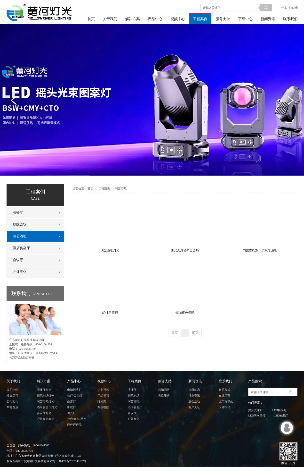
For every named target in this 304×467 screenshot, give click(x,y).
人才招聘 (224, 407)
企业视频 (103, 389)
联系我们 (225, 381)
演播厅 (132, 389)
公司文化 (12, 401)
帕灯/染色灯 (74, 395)
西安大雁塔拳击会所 (185, 250)
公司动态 (194, 389)
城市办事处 (226, 401)
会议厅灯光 (44, 413)
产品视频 (103, 395)
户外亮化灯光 (45, 419)
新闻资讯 (195, 381)
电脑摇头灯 (74, 389)
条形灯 (71, 401)
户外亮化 (133, 419)
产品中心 (74, 381)
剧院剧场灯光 (45, 395)
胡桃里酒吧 (110, 312)
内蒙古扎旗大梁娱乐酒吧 (260, 250)
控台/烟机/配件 (76, 419)
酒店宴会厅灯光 (47, 407)
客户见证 (194, 407)
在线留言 (224, 395)
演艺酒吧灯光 (110, 250)
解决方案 (43, 381)
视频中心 (104, 381)
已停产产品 (74, 424)
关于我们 (13, 381)
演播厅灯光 (44, 389)
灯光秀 (101, 401)
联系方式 (224, 389)
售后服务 (164, 395)
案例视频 (103, 407)
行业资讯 (194, 395)
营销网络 (164, 389)
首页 (91, 188)
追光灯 (71, 413)
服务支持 (165, 381)
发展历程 (12, 395)
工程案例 (104, 188)
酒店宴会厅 (135, 407)
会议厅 (132, 413)
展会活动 (194, 401)
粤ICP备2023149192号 (73, 461)
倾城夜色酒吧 (185, 312)
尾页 (195, 333)
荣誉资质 (12, 407)
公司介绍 (12, 389)
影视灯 (71, 407)
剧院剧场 (133, 395)
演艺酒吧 (121, 188)
